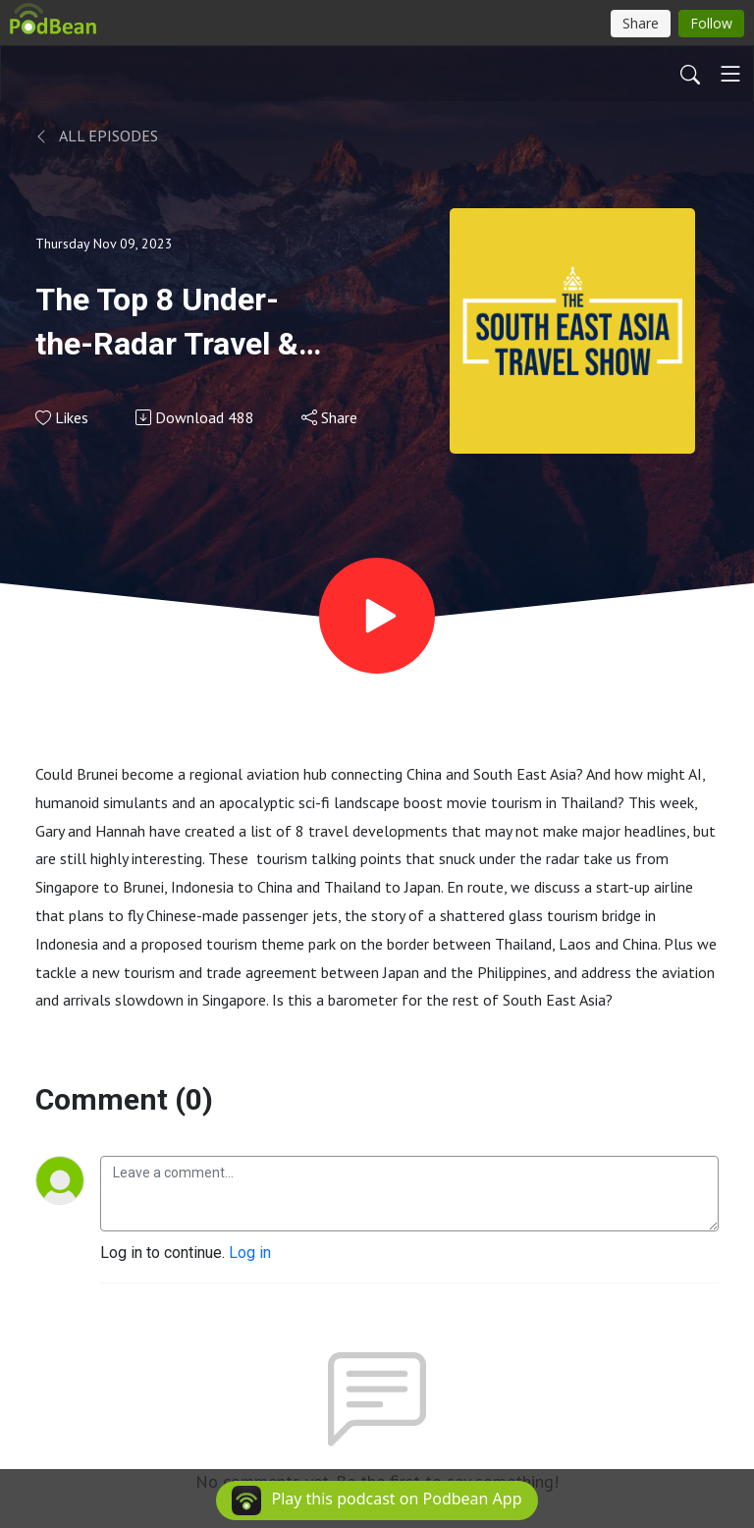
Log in (250, 1252)
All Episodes (96, 135)
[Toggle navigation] (730, 73)
